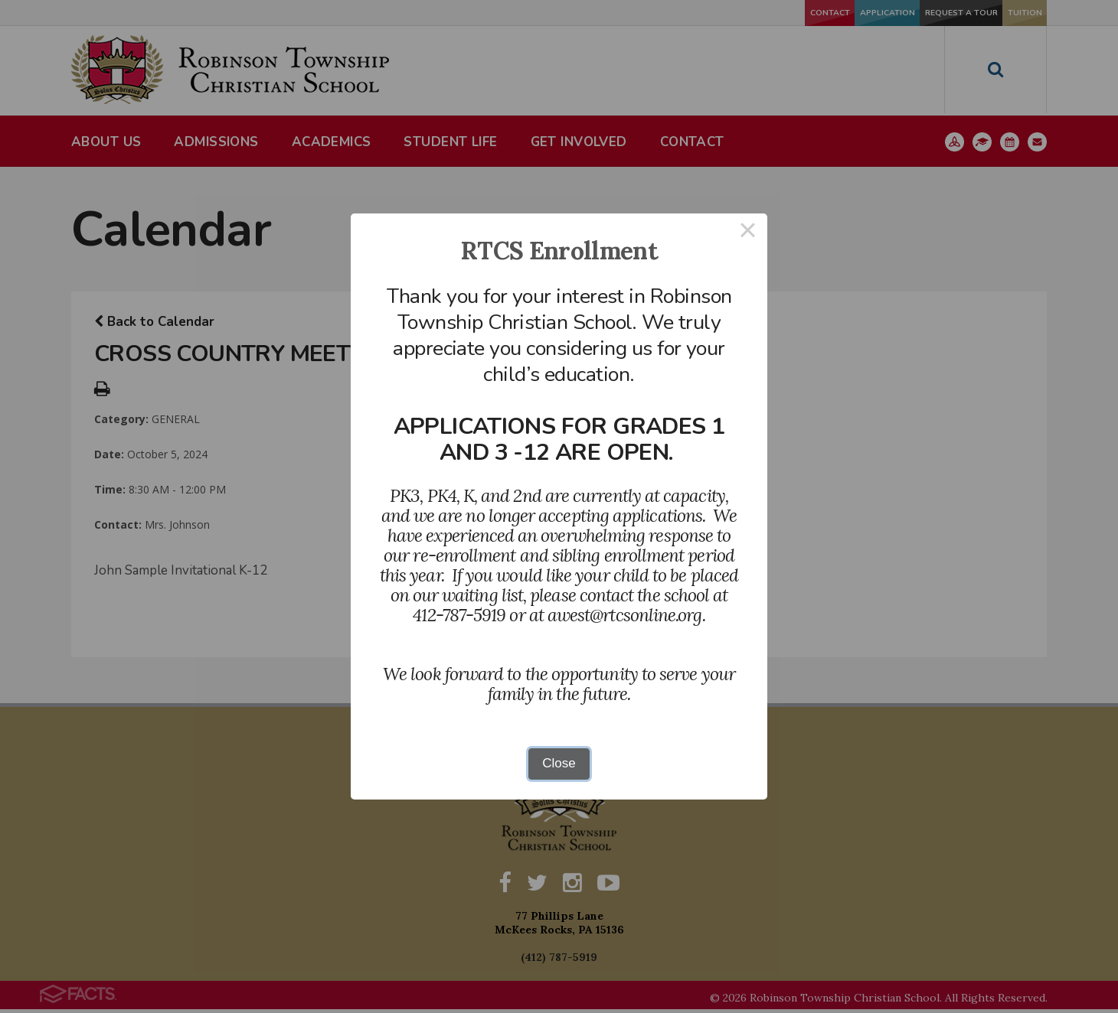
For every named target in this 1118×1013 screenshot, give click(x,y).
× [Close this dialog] (748, 232)
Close (558, 763)
